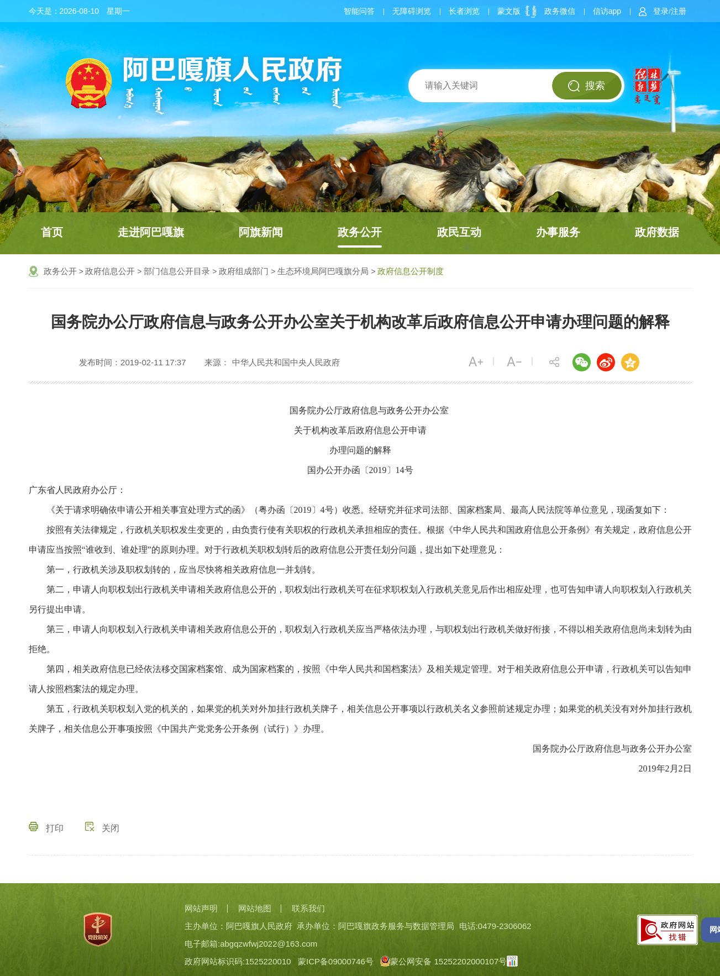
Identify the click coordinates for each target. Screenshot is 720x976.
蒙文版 (509, 11)
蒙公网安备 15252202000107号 (443, 961)
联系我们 (308, 908)
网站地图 (254, 908)
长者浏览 (464, 11)
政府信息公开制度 (410, 271)
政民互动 (459, 232)
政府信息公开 (110, 271)
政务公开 (360, 232)
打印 (46, 828)
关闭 (102, 828)
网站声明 (201, 908)
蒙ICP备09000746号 (336, 961)
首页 (52, 232)
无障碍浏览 (411, 11)
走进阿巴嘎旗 (151, 232)
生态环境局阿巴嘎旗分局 (323, 271)
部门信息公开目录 (177, 271)
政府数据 (657, 232)
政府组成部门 (244, 271)
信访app (607, 11)
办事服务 (558, 232)
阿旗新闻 (261, 232)
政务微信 (559, 11)
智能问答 (359, 11)
